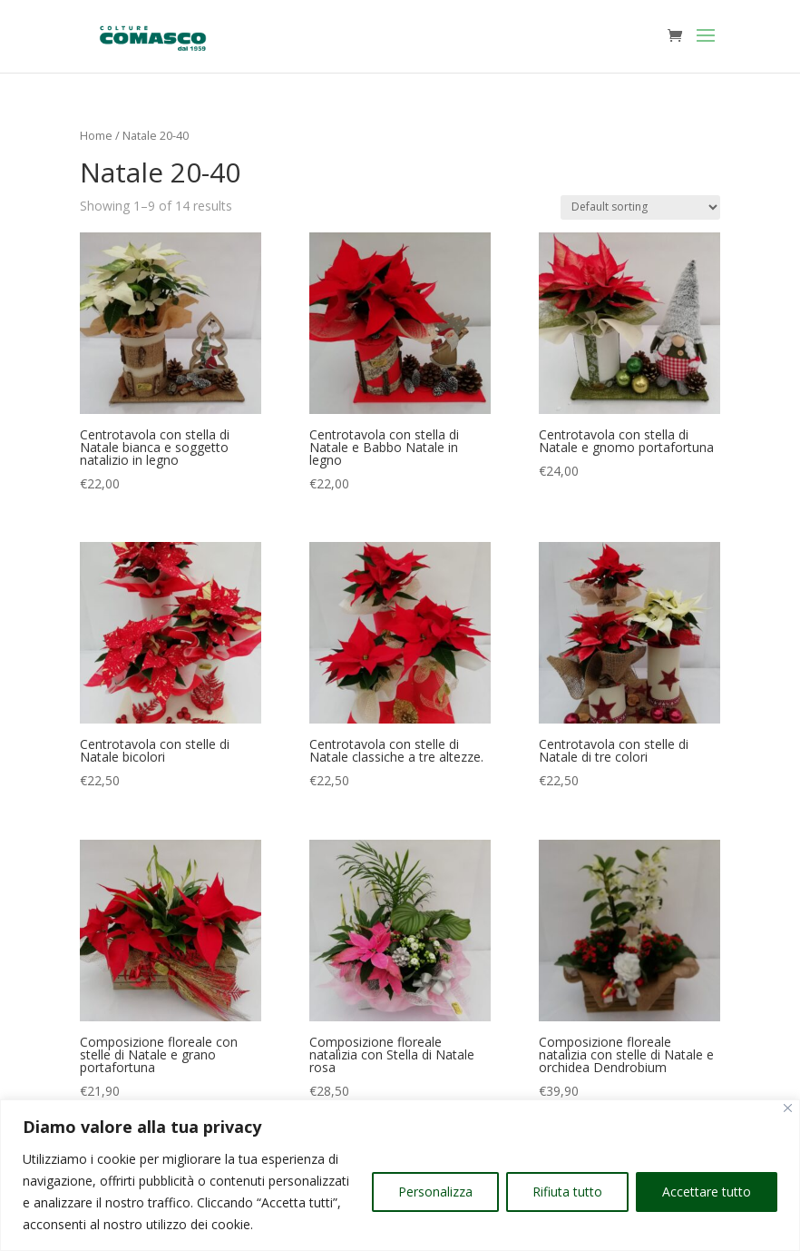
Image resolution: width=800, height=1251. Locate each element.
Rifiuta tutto (567, 1191)
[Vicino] (788, 1108)
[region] (400, 1175)
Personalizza (435, 1191)
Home (96, 135)
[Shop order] (640, 207)
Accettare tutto (706, 1191)
